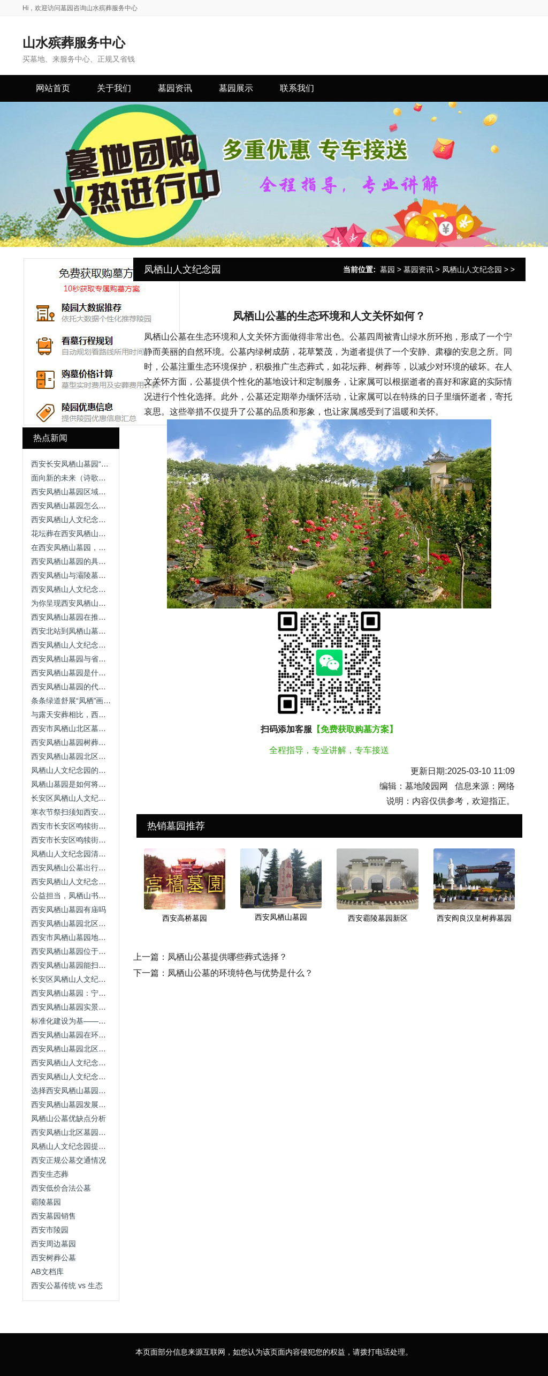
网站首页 (53, 88)
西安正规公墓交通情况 (68, 1160)
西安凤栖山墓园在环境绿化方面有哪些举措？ (106, 1035)
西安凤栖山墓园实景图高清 (76, 1007)
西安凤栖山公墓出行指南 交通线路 (88, 867)
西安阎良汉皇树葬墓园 (474, 918)
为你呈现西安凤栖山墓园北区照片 (87, 603)
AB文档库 (47, 1271)
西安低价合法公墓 (61, 1188)
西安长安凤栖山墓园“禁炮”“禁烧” (85, 464)
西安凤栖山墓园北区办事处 (76, 1048)
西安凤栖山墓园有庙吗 (68, 909)
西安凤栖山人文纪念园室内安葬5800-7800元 (105, 1062)
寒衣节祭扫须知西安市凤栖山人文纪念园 (98, 812)
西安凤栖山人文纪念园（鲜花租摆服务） (98, 1076)
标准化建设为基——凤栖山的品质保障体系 (102, 1021)
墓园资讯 (418, 269)
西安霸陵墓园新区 (378, 918)
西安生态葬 (49, 1174)
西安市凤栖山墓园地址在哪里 (79, 937)
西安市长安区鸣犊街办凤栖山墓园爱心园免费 (106, 826)
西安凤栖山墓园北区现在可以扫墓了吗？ (98, 923)
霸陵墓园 (46, 1202)
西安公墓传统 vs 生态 (67, 1285)
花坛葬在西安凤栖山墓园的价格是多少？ (98, 533)
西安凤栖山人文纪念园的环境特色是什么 (98, 881)
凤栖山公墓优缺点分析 (68, 1118)
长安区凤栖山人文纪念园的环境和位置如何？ (106, 979)
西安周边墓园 (53, 1243)
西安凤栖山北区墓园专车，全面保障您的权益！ (109, 1132)
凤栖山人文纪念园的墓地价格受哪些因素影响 (106, 770)
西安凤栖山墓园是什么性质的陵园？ (91, 672)
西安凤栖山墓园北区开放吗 (76, 756)
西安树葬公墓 (53, 1257)
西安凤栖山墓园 (281, 917)
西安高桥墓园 (184, 918)
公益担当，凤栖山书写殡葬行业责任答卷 (98, 895)
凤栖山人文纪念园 (472, 269)
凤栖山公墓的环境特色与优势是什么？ (240, 973)
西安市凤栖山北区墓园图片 (76, 728)
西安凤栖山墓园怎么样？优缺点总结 (91, 505)
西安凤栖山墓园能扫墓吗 (72, 965)
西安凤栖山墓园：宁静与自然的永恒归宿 (98, 993)
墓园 (387, 269)
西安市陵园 (49, 1229)
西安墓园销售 (53, 1216)
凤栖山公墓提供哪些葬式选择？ (227, 956)
